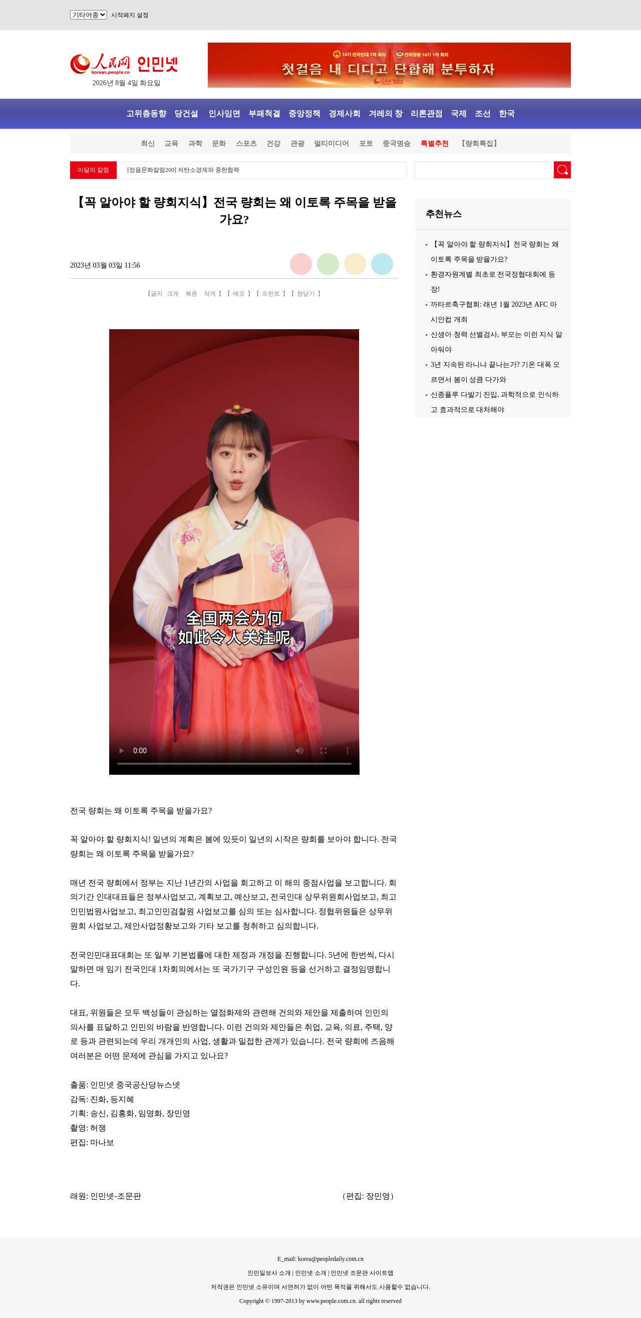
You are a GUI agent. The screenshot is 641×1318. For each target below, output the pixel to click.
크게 (173, 293)
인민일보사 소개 (269, 1272)
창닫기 (306, 293)
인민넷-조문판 (115, 1196)
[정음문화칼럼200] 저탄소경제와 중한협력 (183, 169)
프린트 (271, 293)
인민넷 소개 (310, 1272)
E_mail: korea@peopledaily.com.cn (320, 1258)
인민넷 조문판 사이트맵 (362, 1272)
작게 (210, 293)
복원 (191, 293)
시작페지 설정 (130, 15)
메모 (239, 293)
